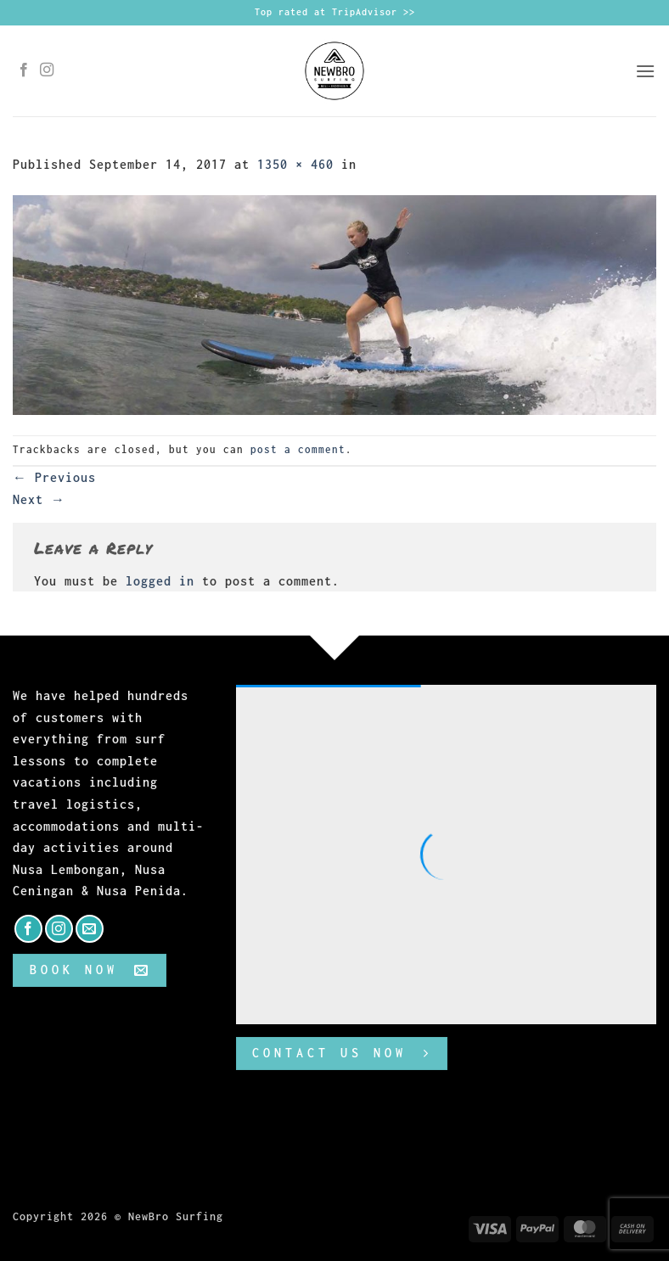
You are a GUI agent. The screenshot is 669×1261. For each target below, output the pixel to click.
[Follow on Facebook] (24, 70)
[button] (645, 71)
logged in (160, 581)
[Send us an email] (90, 929)
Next (39, 499)
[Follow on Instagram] (47, 70)
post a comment (298, 449)
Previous (54, 477)
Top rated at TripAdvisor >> (335, 12)
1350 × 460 (295, 164)
